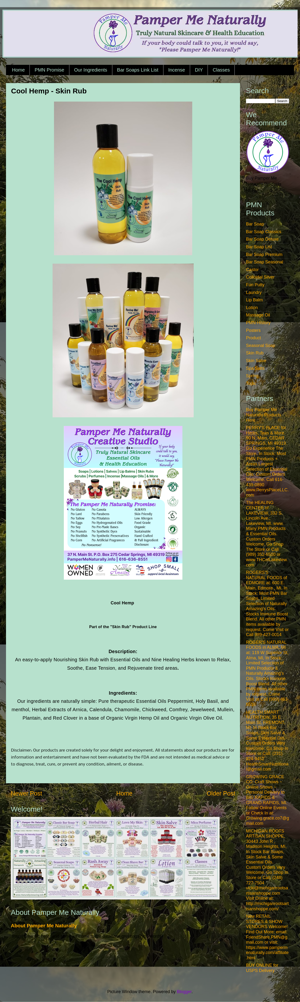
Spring (252, 375)
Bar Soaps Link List (137, 70)
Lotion (252, 307)
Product (253, 337)
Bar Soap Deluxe (262, 239)
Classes (221, 70)
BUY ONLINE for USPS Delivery (262, 968)
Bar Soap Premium (264, 254)
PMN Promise (49, 70)
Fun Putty (255, 284)
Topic (251, 383)
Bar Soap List (259, 246)
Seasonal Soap (260, 345)
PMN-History (258, 322)
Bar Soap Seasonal (264, 262)
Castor (252, 269)
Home (18, 70)
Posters (253, 330)
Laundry (254, 292)
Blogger (184, 991)
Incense (176, 70)
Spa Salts (255, 368)
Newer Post (26, 793)
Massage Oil (258, 315)
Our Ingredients (90, 70)
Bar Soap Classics (263, 231)
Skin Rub (255, 353)
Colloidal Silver (260, 277)
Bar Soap (255, 224)
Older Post (221, 793)
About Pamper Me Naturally (44, 925)
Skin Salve (256, 360)
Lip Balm (254, 300)
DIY (199, 70)
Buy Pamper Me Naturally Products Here (263, 414)
